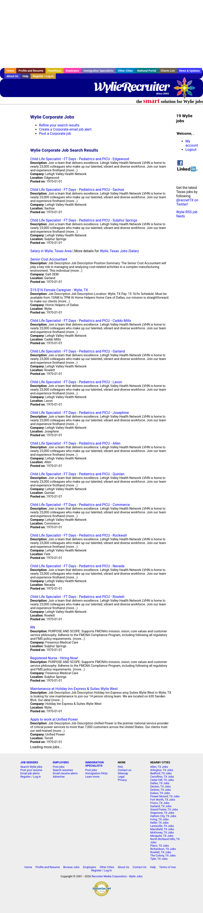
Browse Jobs (71, 867)
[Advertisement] (101, 34)
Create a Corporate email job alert (65, 129)
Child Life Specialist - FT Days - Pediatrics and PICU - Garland (77, 351)
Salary (134, 251)
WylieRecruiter (131, 86)
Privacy (122, 780)
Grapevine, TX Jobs (162, 812)
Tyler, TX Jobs (159, 858)
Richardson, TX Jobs (163, 849)
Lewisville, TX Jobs (162, 826)
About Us (12, 76)
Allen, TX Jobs (159, 766)
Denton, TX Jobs (160, 786)
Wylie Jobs (136, 876)
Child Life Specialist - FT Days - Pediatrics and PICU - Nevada (77, 566)
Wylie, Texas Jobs (113, 251)
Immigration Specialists (98, 70)
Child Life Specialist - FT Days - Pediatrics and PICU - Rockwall (78, 535)
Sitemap (123, 773)
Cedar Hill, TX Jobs (162, 780)
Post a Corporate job (55, 133)
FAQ (120, 766)
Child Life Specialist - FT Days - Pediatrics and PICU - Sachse (77, 190)
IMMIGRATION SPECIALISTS (94, 764)
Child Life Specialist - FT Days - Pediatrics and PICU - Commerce (80, 505)
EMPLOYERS (61, 762)
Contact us (124, 770)
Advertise (59, 776)
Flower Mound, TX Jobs (165, 796)
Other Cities (125, 70)
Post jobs (58, 766)
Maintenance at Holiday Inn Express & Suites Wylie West (74, 689)
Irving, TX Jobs (159, 819)
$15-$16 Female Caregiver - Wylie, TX (59, 290)
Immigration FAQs (96, 773)
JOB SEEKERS (29, 762)
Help (26, 76)
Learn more (92, 776)
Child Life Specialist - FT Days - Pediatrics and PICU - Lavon (76, 382)
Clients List (168, 70)
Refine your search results (59, 125)
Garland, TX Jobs (161, 806)
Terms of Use (167, 867)
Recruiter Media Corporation (109, 876)
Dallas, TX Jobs (160, 783)
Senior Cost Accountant (48, 259)
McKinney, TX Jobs (162, 832)
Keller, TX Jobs (159, 822)
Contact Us (140, 867)
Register (25, 776)
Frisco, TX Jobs (159, 803)
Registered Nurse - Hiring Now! (54, 658)
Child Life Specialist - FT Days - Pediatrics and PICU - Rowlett (77, 597)
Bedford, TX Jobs (161, 773)
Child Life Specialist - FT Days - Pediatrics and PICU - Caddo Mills (80, 321)
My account (191, 143)
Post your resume (31, 770)
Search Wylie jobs (31, 766)
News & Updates (189, 70)
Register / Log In (43, 76)
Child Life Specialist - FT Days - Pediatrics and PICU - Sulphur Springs (83, 220)
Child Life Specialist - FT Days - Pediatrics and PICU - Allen (75, 443)
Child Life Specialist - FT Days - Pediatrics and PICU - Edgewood (79, 159)
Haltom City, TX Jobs (163, 816)
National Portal (146, 70)
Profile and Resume (30, 70)
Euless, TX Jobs (160, 793)
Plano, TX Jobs (159, 845)
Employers (72, 70)
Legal (121, 776)
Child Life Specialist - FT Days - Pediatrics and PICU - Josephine (79, 413)
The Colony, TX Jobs (163, 855)
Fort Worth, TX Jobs (162, 799)
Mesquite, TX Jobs (161, 835)
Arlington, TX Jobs (161, 770)
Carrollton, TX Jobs (162, 776)
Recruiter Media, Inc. (186, 90)
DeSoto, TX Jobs (160, 789)
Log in (37, 776)
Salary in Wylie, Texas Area (51, 251)
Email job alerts (30, 773)
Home (10, 70)
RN (32, 627)
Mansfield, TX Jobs (162, 829)
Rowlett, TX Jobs (160, 852)
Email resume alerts (65, 773)
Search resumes (63, 770)
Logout (190, 149)
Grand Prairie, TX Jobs (164, 809)
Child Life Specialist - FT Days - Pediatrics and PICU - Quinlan (77, 474)
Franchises (55, 70)
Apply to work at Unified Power (54, 719)
